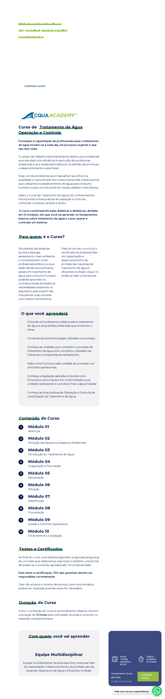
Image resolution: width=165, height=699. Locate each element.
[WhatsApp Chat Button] (157, 691)
